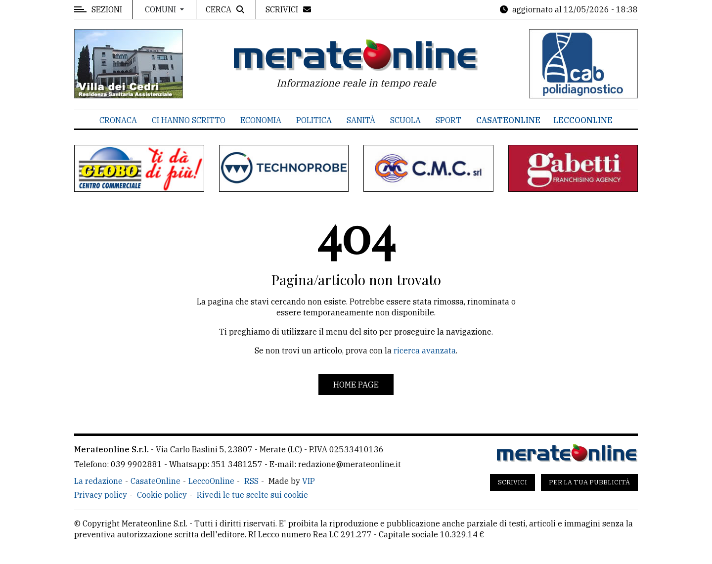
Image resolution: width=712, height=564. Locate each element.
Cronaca (118, 120)
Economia (260, 120)
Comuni (161, 9)
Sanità (361, 120)
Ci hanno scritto (188, 120)
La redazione (98, 481)
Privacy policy (100, 495)
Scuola (405, 120)
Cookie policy (162, 495)
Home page (356, 385)
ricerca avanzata (425, 350)
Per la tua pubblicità (589, 482)
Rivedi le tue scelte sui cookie (252, 495)
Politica (314, 120)
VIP (308, 481)
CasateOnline (508, 120)
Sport (448, 120)
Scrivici (512, 482)
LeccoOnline (583, 120)
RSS (251, 481)
